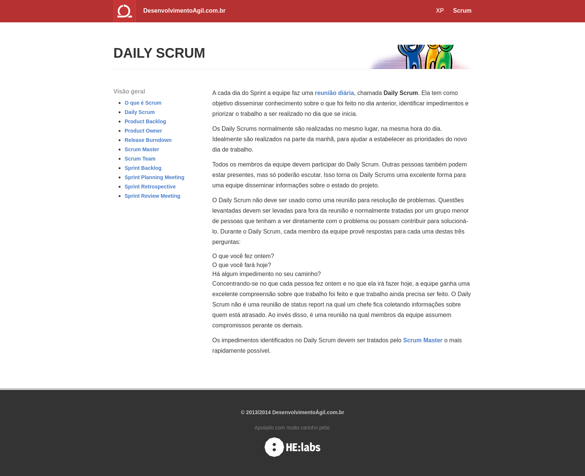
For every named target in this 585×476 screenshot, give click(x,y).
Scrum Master (142, 149)
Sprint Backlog (143, 168)
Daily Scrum (140, 112)
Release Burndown (148, 140)
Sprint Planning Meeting (154, 177)
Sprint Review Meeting (152, 196)
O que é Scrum (143, 103)
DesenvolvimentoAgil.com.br (184, 10)
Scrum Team (140, 159)
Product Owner (143, 131)
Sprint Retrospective (150, 187)
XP (440, 10)
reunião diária (334, 93)
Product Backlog (145, 121)
